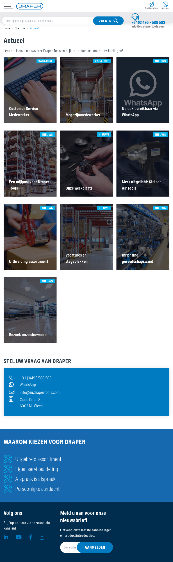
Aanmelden (95, 547)
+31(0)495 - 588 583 (148, 22)
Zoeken (105, 20)
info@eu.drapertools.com (148, 26)
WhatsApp (22, 384)
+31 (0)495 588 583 (30, 377)
